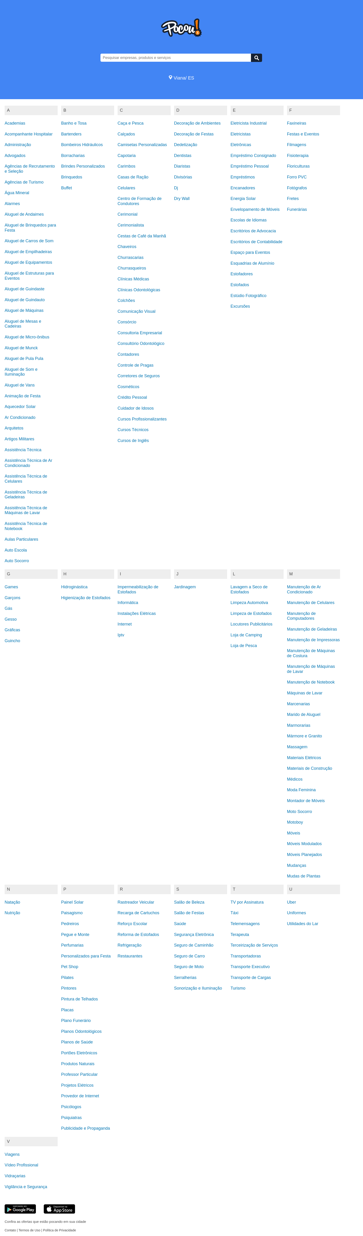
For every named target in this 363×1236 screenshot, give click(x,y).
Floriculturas (298, 166)
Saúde (180, 923)
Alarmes (12, 203)
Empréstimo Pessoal (250, 166)
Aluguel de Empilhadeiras (28, 251)
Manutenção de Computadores (301, 616)
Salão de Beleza (189, 902)
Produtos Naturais (77, 1063)
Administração (18, 144)
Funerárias (297, 209)
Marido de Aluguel (303, 714)
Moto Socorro (299, 811)
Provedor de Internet (80, 1096)
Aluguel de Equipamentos (28, 262)
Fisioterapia (298, 155)
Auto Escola (16, 550)
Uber (291, 902)
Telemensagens (245, 923)
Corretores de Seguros (139, 376)
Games (11, 587)
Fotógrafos (297, 188)
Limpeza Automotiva (249, 602)
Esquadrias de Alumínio (252, 263)
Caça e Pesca (131, 123)
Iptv (121, 635)
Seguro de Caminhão (193, 945)
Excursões (240, 306)
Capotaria (127, 155)
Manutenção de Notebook (311, 682)
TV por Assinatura (247, 902)
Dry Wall (182, 198)
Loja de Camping (246, 635)
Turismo (238, 988)
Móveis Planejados (304, 854)
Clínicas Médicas (133, 279)
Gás (8, 608)
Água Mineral (17, 192)
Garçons (12, 597)
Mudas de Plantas (303, 876)
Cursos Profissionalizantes (142, 419)
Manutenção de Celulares (311, 602)
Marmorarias (298, 725)
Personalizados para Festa (86, 956)
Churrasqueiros (132, 268)
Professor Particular (79, 1074)
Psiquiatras (71, 1117)
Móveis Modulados (304, 843)
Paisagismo (72, 913)
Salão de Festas (189, 913)
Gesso (11, 619)
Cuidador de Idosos (136, 408)
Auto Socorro (17, 560)
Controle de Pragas (135, 365)
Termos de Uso (29, 1230)
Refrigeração (129, 945)
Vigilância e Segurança (26, 1186)
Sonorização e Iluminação (198, 988)
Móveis (293, 833)
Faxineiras (296, 123)
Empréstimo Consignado (253, 155)
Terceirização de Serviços (254, 945)
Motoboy (295, 822)
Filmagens (296, 144)
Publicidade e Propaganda (85, 1128)
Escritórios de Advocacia (253, 231)
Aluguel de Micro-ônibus (27, 337)
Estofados (240, 284)
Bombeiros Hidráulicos (82, 144)
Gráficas (12, 630)
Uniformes (296, 913)
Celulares (126, 188)
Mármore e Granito (304, 736)
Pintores (68, 988)
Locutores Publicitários (251, 624)
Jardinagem (185, 587)
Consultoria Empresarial (140, 333)
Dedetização (185, 144)
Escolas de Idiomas (249, 220)
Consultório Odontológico (141, 343)
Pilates (67, 977)
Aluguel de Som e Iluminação (21, 372)
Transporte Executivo (250, 966)
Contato (10, 1230)
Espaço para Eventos (250, 252)
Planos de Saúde (77, 1042)
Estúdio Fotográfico (248, 295)
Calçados (126, 134)
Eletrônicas (241, 144)
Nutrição (12, 913)
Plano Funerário (76, 1020)
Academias (15, 123)
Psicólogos (71, 1106)
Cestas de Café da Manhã (142, 236)
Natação (12, 902)
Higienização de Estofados (85, 597)
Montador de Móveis (306, 800)
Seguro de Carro (189, 956)
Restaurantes (130, 956)
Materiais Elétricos (304, 757)
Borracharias (73, 155)
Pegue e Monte (75, 934)
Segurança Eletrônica (194, 934)
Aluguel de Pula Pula (24, 358)
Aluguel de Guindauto (25, 299)
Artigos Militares (19, 439)
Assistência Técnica (23, 450)
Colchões (126, 300)
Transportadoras (246, 956)
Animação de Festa (23, 396)
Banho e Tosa (74, 123)
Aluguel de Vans (20, 385)
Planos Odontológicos (81, 1031)
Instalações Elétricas (137, 613)
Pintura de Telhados (79, 999)
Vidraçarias (15, 1176)
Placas (67, 1010)
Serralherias (185, 977)
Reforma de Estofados (138, 934)
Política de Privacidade (59, 1230)
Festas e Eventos (303, 134)
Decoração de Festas (194, 134)
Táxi (234, 913)
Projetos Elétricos (77, 1085)
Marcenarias (298, 704)
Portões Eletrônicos (79, 1053)
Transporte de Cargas (251, 977)
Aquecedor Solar (20, 406)
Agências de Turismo (24, 182)
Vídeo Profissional (21, 1165)
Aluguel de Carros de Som (29, 241)
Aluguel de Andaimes (24, 214)
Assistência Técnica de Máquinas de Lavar (26, 510)
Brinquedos (71, 177)
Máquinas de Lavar (304, 693)
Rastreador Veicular (136, 902)
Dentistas (182, 155)
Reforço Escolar (132, 923)
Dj (176, 188)
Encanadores (243, 188)
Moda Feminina (301, 790)
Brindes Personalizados (83, 166)
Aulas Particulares (21, 539)
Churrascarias (131, 257)
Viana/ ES (181, 77)
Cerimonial (128, 214)
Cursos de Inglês (133, 440)
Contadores (128, 354)
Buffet (66, 188)
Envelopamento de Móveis (255, 209)
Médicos (295, 779)
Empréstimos (243, 177)
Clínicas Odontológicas (139, 290)
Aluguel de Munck (21, 348)
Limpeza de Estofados (251, 613)
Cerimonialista (131, 225)
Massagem (297, 747)
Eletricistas (241, 134)
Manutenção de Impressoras (313, 640)
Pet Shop (69, 966)
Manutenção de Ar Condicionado (304, 589)
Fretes (293, 198)
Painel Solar (72, 902)
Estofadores (242, 274)
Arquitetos (14, 428)
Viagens (12, 1154)
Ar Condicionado (20, 417)
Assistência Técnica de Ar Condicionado (28, 463)
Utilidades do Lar (302, 923)
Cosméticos (128, 386)
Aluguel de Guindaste (24, 289)
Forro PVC (297, 177)
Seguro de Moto (189, 966)
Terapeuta (240, 934)
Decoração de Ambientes (197, 123)
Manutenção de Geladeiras (312, 629)
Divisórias (183, 177)
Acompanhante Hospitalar (29, 134)
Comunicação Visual (137, 311)
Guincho (12, 640)
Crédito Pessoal (132, 397)
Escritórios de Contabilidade (256, 241)
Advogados (15, 155)
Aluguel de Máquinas (24, 310)
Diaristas (182, 166)
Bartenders (71, 134)
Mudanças (296, 865)
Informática (128, 602)
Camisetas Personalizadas (142, 144)
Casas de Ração (133, 177)
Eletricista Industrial (249, 123)
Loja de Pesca (244, 645)
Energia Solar (243, 198)
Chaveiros (127, 246)
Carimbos (126, 166)
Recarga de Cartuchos (138, 913)
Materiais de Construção (309, 768)
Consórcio (127, 322)
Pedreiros (70, 923)
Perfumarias (72, 945)
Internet (125, 624)
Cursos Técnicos (133, 429)
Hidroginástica (74, 587)
